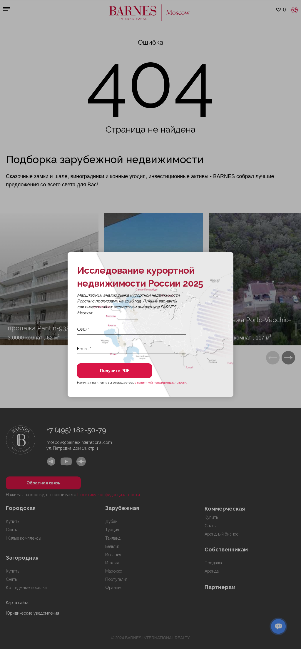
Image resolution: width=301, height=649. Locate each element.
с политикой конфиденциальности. (161, 382)
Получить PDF (114, 370)
